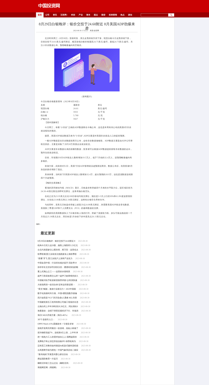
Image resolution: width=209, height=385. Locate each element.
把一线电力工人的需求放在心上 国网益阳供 (57, 337)
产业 (81, 15)
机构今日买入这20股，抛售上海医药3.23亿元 (58, 245)
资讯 (55, 15)
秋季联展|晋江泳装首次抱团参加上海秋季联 (57, 254)
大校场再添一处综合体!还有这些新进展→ (56, 285)
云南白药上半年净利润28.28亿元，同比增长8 (58, 306)
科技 (73, 15)
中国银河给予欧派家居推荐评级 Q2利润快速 (57, 280)
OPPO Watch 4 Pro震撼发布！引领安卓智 (56, 324)
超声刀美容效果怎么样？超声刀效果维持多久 (58, 276)
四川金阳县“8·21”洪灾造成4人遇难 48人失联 (57, 298)
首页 (40, 15)
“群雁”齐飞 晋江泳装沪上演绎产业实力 (55, 258)
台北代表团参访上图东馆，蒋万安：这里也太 (58, 250)
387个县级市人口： (46, 319)
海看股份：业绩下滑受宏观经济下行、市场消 (58, 311)
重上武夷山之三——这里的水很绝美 (54, 271)
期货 (103, 15)
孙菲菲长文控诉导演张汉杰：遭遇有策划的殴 (58, 267)
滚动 (130, 15)
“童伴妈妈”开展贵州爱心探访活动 (53, 354)
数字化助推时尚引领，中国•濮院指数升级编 (57, 293)
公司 (47, 15)
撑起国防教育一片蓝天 (48, 359)
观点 (96, 15)
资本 (88, 15)
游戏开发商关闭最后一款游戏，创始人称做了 (58, 328)
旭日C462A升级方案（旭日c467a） (53, 315)
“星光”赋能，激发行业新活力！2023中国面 (57, 289)
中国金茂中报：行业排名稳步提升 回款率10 (57, 263)
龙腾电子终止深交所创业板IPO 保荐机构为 (57, 341)
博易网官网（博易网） (48, 367)
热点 (122, 15)
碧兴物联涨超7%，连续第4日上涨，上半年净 (58, 333)
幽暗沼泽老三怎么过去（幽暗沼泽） (54, 363)
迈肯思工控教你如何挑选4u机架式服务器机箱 (58, 346)
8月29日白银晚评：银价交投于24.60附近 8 (56, 241)
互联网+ (64, 15)
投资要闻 (113, 15)
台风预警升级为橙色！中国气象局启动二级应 (58, 350)
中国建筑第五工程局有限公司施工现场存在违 (58, 302)
